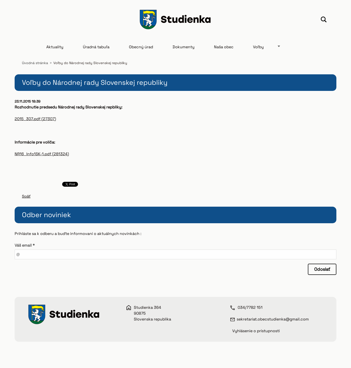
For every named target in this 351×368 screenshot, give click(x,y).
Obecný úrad (141, 46)
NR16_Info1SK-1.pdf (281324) (42, 153)
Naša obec (224, 46)
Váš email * (25, 245)
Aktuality (54, 46)
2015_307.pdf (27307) (35, 118)
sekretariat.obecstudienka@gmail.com (273, 319)
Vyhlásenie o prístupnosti (256, 330)
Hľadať (324, 20)
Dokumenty (184, 46)
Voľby (258, 46)
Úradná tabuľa (96, 46)
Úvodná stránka (35, 63)
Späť (26, 196)
